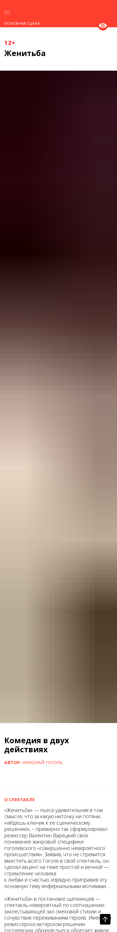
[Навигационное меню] (7, 13)
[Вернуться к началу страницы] (105, 919)
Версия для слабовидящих (102, 24)
